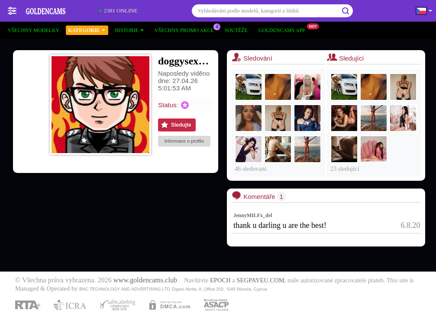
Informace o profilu (184, 141)
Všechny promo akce (186, 29)
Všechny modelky (33, 30)
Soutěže (236, 30)
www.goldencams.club (145, 280)
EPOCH (220, 280)
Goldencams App (284, 29)
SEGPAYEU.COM (260, 280)
